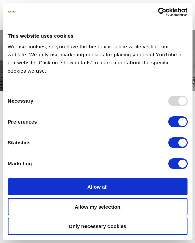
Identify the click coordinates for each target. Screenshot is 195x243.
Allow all (97, 187)
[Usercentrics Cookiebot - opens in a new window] (157, 12)
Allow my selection (97, 207)
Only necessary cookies (97, 226)
